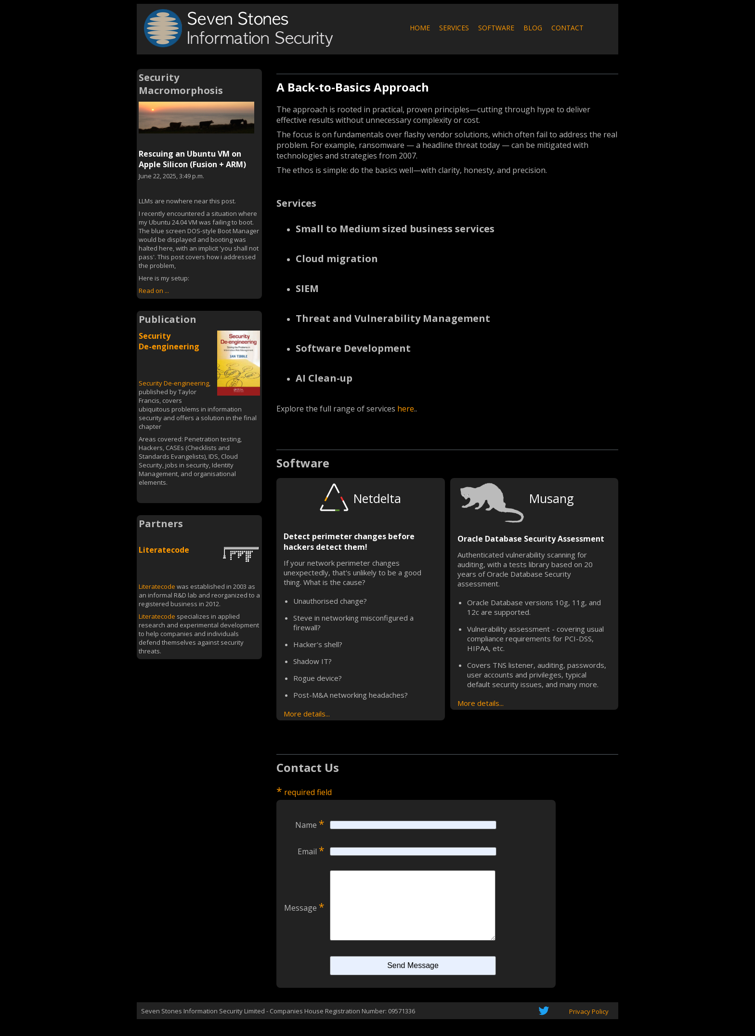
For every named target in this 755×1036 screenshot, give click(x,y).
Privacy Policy (589, 1026)
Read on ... (154, 290)
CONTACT (567, 27)
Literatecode (164, 550)
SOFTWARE (496, 27)
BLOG (532, 27)
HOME (420, 27)
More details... (307, 713)
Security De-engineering (169, 341)
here (405, 408)
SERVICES (454, 27)
